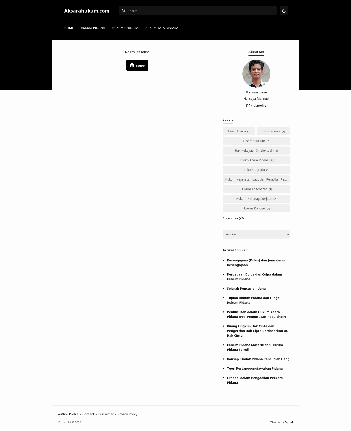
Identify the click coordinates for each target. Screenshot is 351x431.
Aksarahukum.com (86, 11)
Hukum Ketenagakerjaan (254, 198)
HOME (69, 28)
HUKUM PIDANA (93, 28)
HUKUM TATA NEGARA (161, 28)
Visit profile (258, 106)
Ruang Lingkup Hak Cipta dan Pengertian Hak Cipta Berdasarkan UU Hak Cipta (257, 331)
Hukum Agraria (254, 170)
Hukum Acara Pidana (253, 160)
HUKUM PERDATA (125, 28)
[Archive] (256, 234)
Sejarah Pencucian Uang (246, 288)
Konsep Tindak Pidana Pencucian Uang (258, 359)
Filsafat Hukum (254, 141)
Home (137, 65)
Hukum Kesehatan (254, 189)
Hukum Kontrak (254, 208)
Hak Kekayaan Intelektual (253, 150)
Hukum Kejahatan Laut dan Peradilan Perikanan (257, 179)
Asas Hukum (237, 131)
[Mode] (284, 11)
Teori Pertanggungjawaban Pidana (255, 368)
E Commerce (271, 131)
